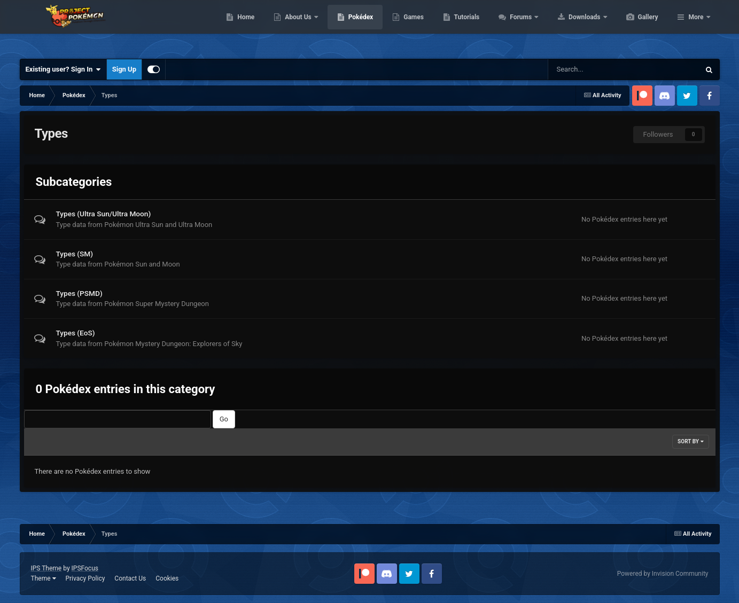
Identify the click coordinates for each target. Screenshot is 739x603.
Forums (572, 26)
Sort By (690, 441)
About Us (349, 26)
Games (464, 26)
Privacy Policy (85, 578)
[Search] (590, 69)
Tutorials (517, 26)
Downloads (635, 26)
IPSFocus (85, 568)
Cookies (166, 578)
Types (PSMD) (79, 293)
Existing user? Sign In (63, 69)
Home (296, 26)
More (696, 26)
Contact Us (130, 578)
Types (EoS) (75, 332)
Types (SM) (75, 253)
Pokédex (411, 26)
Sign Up (124, 69)
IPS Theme (46, 568)
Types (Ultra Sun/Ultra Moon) (103, 213)
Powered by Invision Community (663, 573)
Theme (43, 578)
